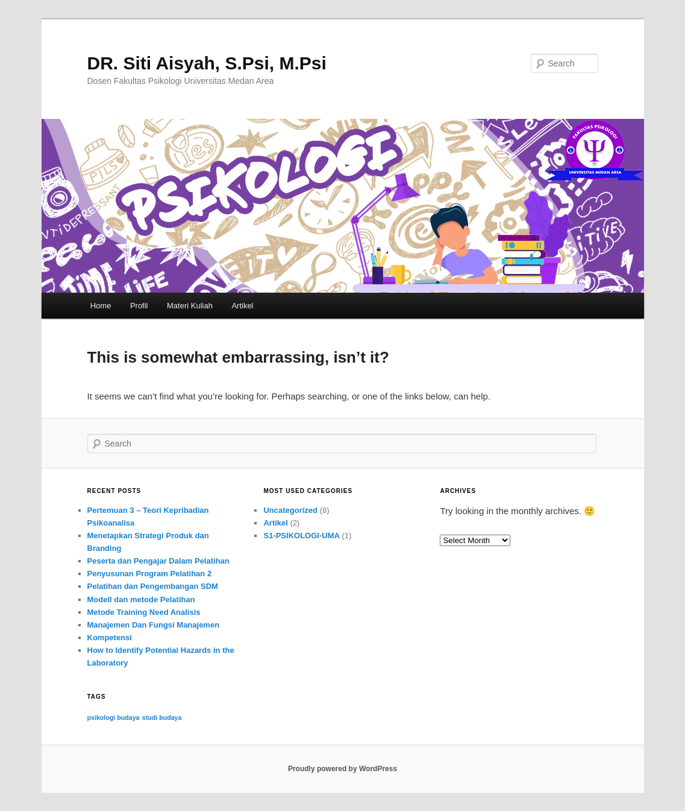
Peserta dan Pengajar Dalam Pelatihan (158, 560)
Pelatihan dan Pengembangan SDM (152, 586)
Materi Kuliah (190, 305)
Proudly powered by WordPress (342, 769)
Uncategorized (290, 510)
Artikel (242, 305)
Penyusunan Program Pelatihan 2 (149, 573)
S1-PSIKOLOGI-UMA (301, 535)
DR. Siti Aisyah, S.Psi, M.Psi (207, 63)
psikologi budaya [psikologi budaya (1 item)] (113, 717)
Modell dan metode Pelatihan (141, 599)
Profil (139, 305)
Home (100, 305)
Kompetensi (109, 637)
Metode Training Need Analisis (144, 612)
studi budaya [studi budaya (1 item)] (162, 717)
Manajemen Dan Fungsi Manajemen (153, 624)
